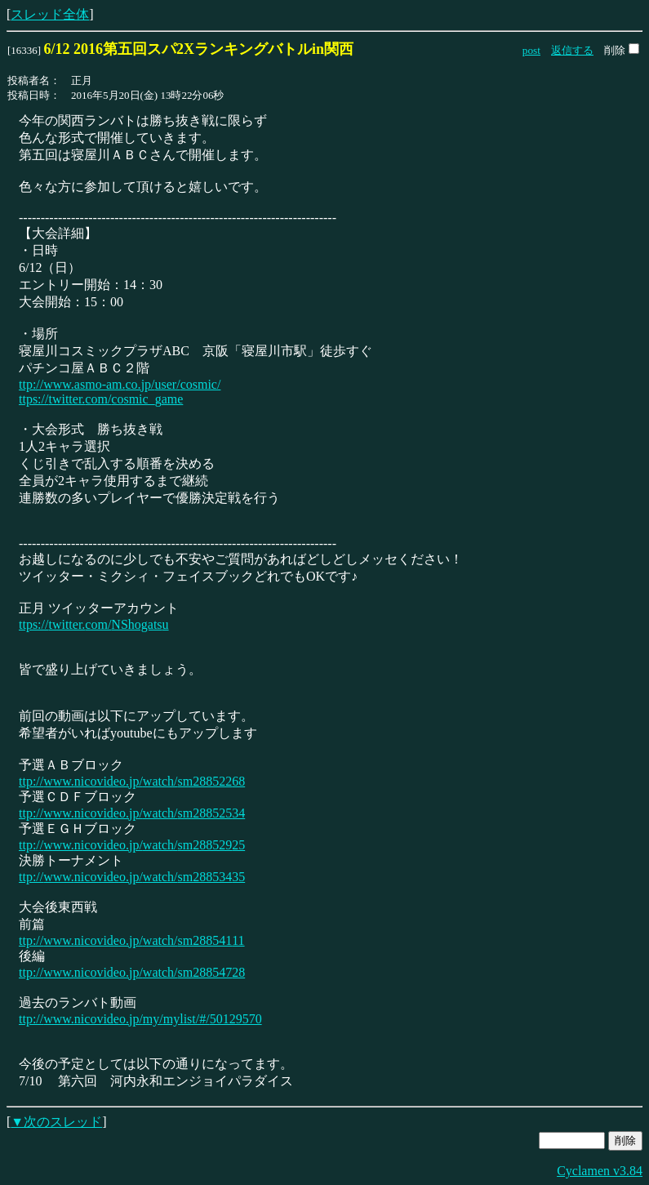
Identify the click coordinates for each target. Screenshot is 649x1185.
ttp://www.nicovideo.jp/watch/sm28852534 (132, 813)
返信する (572, 50)
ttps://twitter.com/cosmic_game (101, 399)
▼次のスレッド (56, 1122)
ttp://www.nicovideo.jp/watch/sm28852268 (132, 781)
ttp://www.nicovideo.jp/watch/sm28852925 (132, 845)
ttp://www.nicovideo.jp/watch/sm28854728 (132, 972)
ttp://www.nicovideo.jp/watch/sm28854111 (132, 940)
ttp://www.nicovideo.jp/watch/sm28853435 (132, 877)
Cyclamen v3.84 (599, 1171)
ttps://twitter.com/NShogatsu (94, 624)
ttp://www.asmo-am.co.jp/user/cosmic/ (119, 384)
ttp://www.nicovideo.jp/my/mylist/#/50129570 (140, 1019)
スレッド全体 (50, 14)
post (531, 50)
